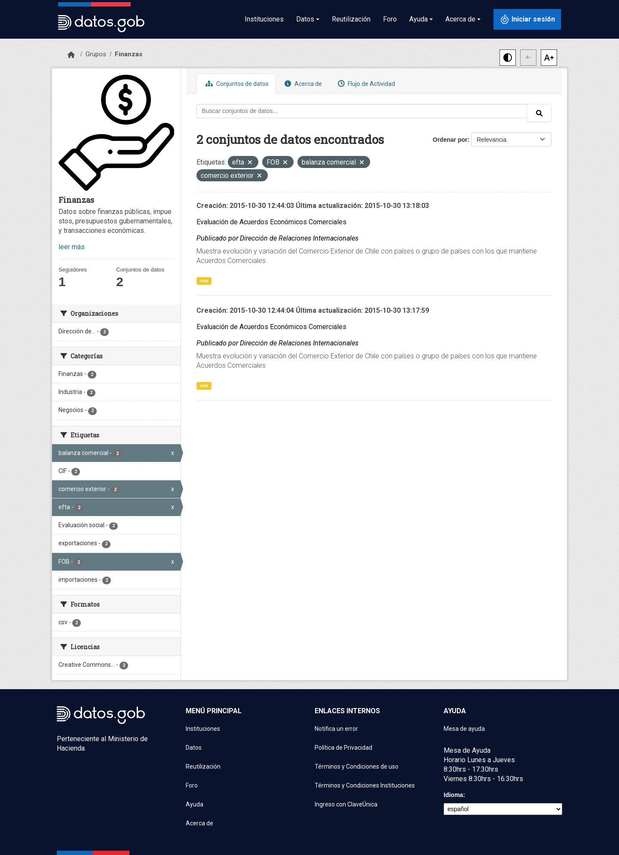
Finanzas (128, 54)
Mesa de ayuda (464, 728)
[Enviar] (539, 113)
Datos (194, 747)
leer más (71, 247)
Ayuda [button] (418, 19)
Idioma (453, 794)
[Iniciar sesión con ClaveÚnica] (527, 19)
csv (204, 281)
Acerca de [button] (460, 19)
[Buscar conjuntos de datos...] (361, 111)
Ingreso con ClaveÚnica (346, 804)
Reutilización (351, 19)
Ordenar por (450, 139)
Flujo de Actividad (365, 83)
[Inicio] (71, 55)
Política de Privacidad (343, 747)
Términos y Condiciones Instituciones (365, 785)
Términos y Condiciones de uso (356, 766)
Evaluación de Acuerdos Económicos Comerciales (271, 222)
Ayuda (194, 804)
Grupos (96, 54)
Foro (390, 19)
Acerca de (302, 83)
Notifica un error (336, 728)
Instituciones (264, 19)
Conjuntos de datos (236, 83)
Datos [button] (305, 19)
